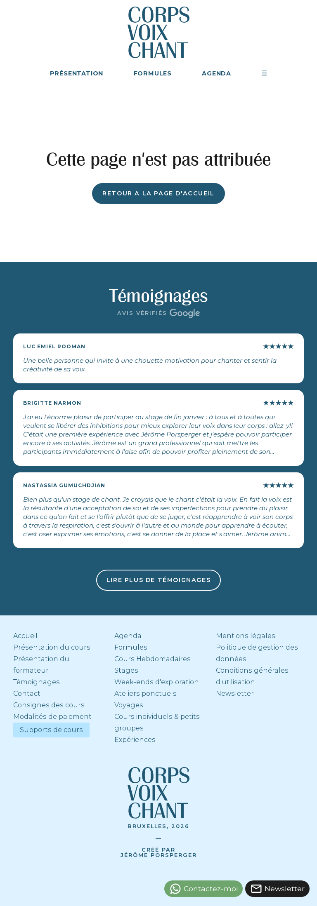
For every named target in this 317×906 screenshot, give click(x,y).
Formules (130, 647)
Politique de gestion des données (257, 653)
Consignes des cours (49, 705)
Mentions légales (245, 636)
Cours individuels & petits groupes (157, 722)
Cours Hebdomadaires (152, 659)
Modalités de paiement (52, 717)
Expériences (135, 740)
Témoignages (36, 682)
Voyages (128, 705)
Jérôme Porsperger (159, 855)
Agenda (128, 636)
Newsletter (235, 693)
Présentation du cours (51, 647)
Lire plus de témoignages (158, 580)
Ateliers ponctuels (145, 693)
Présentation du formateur (41, 664)
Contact (26, 693)
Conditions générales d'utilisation (252, 676)
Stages (126, 670)
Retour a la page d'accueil (158, 193)
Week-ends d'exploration (156, 682)
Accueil (25, 636)
